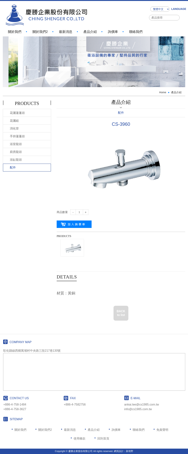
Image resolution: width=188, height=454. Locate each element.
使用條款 (79, 438)
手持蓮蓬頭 (17, 136)
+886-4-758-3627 (14, 409)
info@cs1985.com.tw (138, 409)
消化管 (14, 128)
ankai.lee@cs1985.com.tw (141, 404)
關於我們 (14, 30)
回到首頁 (103, 438)
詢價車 (113, 30)
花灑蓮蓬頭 (17, 112)
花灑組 (14, 120)
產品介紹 (90, 30)
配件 (13, 167)
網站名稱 (46, 15)
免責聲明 (162, 429)
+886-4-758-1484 (14, 404)
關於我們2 (40, 30)
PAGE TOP (180, 434)
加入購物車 (74, 224)
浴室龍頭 (16, 144)
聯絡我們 (135, 30)
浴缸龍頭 (16, 159)
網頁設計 (119, 451)
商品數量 (62, 212)
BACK (121, 313)
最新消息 (65, 30)
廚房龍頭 (16, 151)
